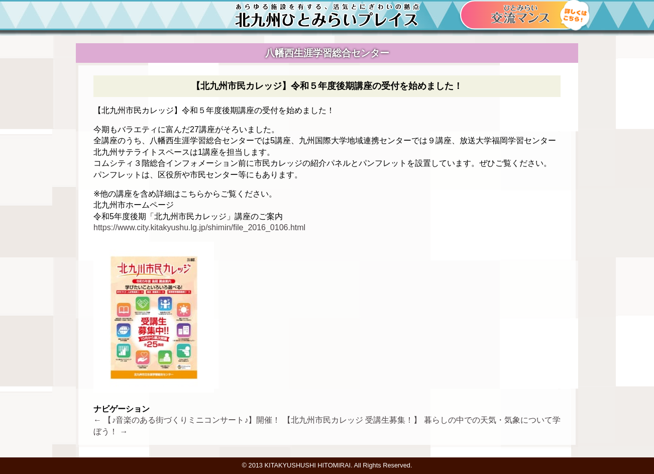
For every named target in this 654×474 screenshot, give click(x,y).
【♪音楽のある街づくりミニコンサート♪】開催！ (186, 420)
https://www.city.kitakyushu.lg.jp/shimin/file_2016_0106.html (199, 227)
